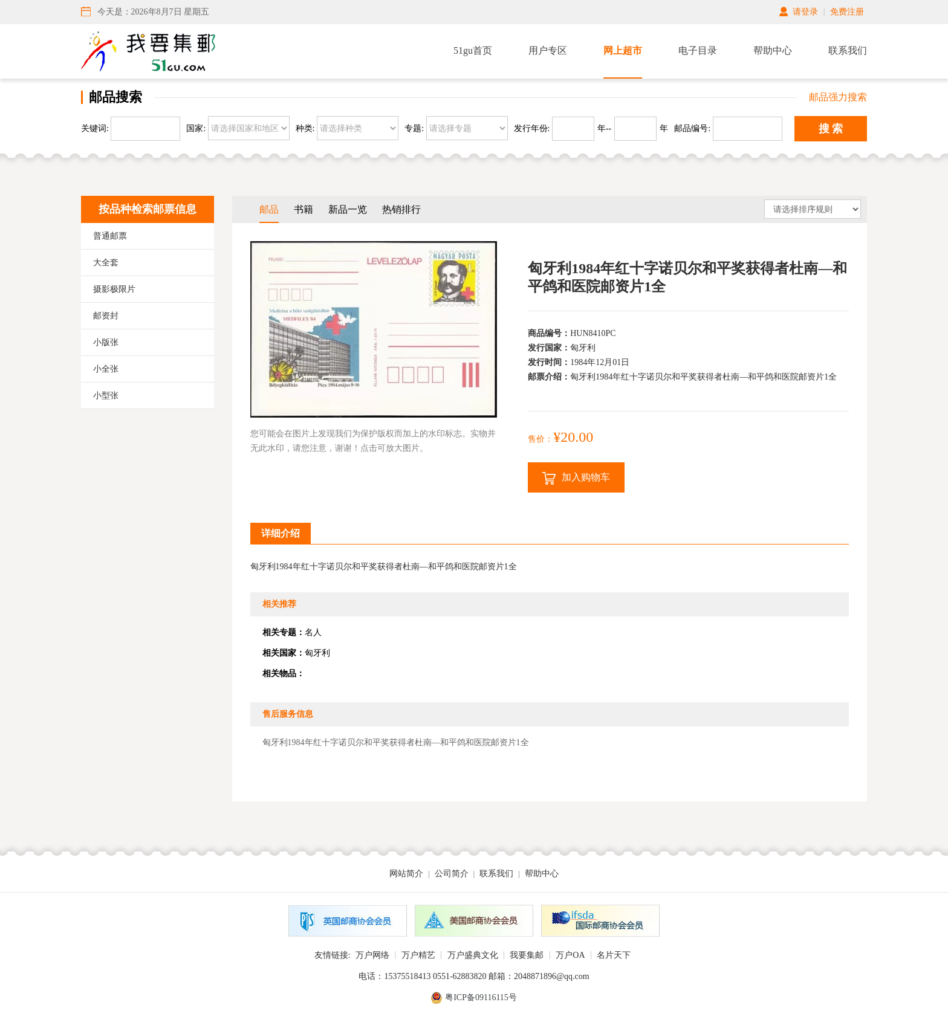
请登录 (805, 11)
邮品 (269, 209)
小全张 (105, 368)
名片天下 (614, 955)
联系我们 (847, 50)
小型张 (105, 395)
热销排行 (401, 209)
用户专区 (547, 50)
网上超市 (622, 50)
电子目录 (697, 50)
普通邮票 (110, 236)
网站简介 (406, 873)
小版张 (105, 342)
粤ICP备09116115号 (481, 997)
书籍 (303, 209)
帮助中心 (772, 50)
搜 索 (831, 129)
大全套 (105, 262)
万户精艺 (418, 955)
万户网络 (372, 955)
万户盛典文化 (472, 955)
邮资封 (105, 315)
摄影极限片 (114, 289)
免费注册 (847, 11)
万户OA (570, 955)
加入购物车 (576, 478)
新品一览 (347, 209)
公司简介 (452, 873)
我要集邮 (527, 955)
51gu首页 (472, 50)
